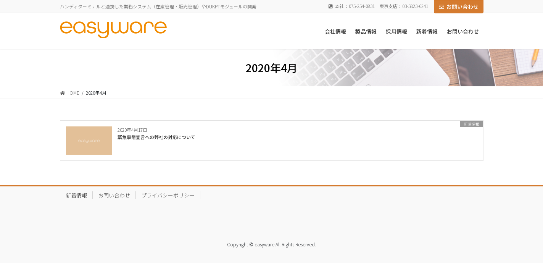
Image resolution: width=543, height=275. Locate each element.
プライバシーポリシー (168, 195)
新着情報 (76, 195)
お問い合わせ (459, 6)
